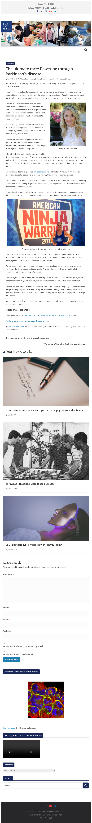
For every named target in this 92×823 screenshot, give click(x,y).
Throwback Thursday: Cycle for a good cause (66, 344)
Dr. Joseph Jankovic (41, 79)
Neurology (52, 79)
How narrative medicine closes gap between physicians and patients (44, 410)
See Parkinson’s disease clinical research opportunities (27, 321)
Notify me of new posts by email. (18, 654)
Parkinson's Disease (64, 79)
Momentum (10, 63)
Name (6, 607)
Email (6, 619)
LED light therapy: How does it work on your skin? (34, 544)
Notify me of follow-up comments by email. (23, 646)
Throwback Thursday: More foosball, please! (30, 483)
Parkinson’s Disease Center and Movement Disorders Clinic (47, 315)
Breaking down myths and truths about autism (26, 338)
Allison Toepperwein (27, 79)
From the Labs (9, 728)
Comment (8, 574)
